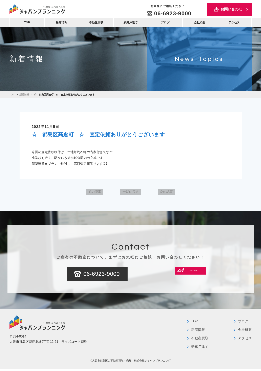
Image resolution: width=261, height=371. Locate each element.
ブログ (165, 22)
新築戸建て (131, 22)
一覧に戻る (131, 192)
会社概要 (199, 22)
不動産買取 (96, 22)
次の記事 (176, 192)
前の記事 (84, 192)
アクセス (234, 22)
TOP (27, 22)
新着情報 (61, 22)
